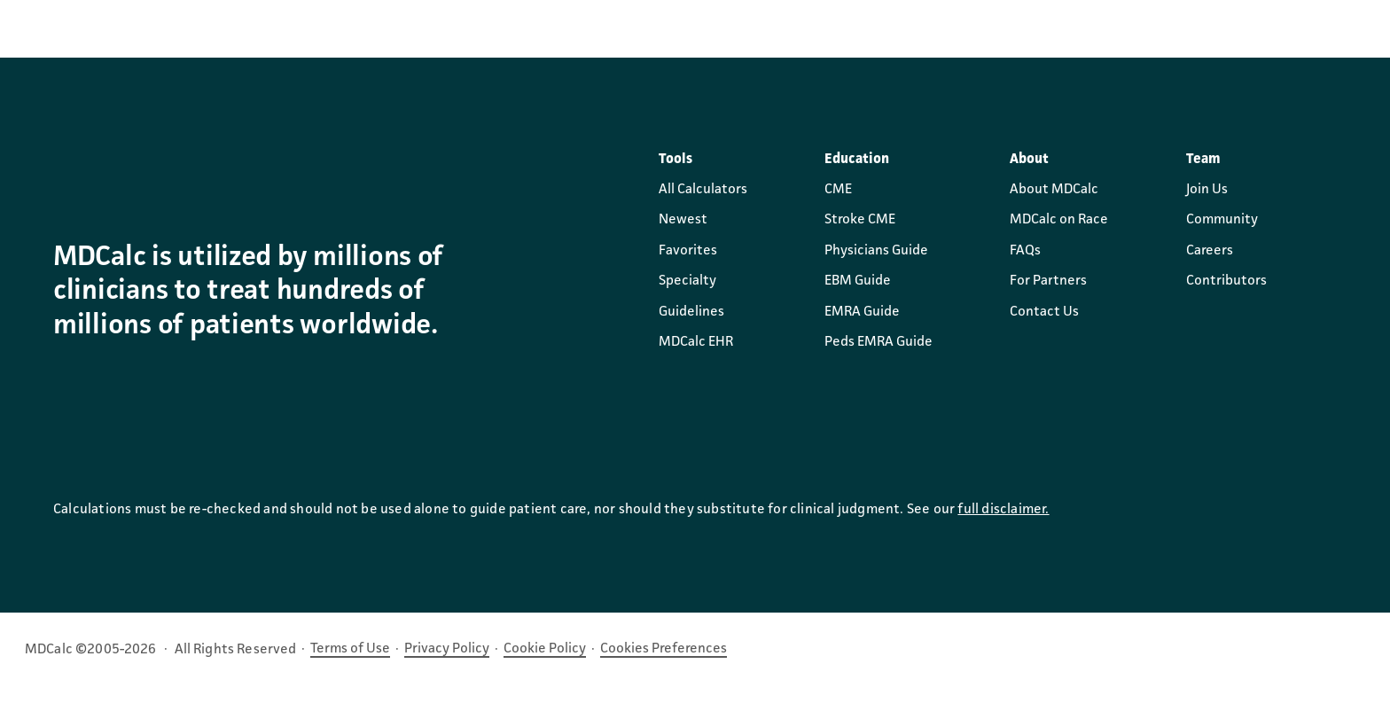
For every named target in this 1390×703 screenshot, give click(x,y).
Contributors (1226, 281)
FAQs (1025, 251)
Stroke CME (859, 220)
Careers (1209, 251)
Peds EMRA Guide (878, 342)
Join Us (1207, 190)
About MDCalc (1054, 190)
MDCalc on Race (1059, 220)
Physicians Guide (876, 251)
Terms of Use (350, 649)
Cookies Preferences (663, 649)
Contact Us (1044, 312)
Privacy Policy (446, 649)
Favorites (688, 251)
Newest (683, 220)
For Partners (1048, 281)
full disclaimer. (1003, 510)
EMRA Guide (862, 312)
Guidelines (691, 312)
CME (838, 190)
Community (1222, 220)
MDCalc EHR (696, 342)
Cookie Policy (545, 649)
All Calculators (703, 190)
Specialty (687, 281)
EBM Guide (857, 281)
